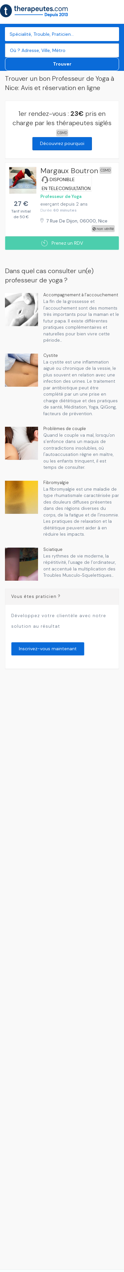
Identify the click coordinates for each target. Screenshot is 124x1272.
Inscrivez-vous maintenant (48, 649)
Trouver (62, 64)
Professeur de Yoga (61, 196)
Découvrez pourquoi (62, 143)
